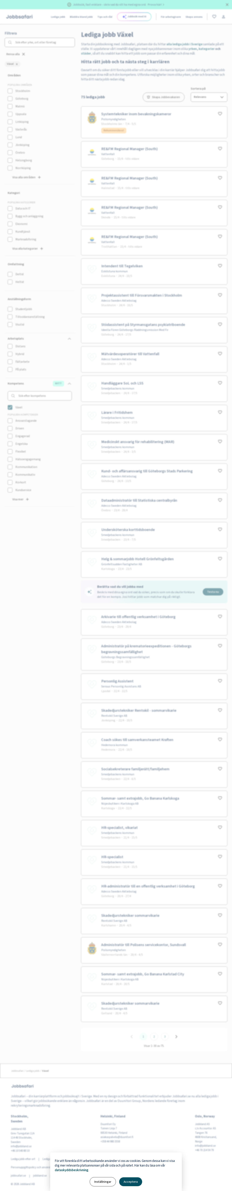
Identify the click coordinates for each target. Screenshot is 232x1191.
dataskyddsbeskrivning (71, 1170)
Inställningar (102, 1182)
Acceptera (131, 1182)
